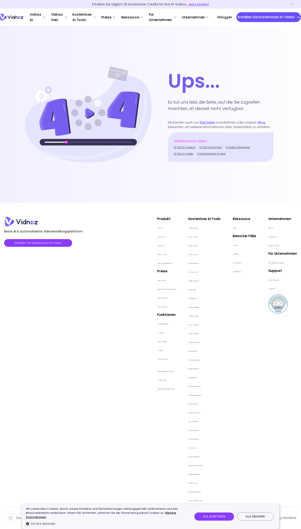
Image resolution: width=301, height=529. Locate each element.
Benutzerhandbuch (277, 279)
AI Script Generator (186, 341)
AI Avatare (116, 332)
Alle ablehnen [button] (255, 516)
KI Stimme (115, 349)
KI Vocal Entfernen (186, 429)
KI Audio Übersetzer (186, 456)
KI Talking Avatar (184, 227)
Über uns (268, 227)
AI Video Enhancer (186, 315)
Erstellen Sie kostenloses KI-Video (40, 243)
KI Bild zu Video (183, 245)
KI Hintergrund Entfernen (190, 394)
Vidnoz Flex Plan (120, 306)
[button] (107, 523)
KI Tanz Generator (185, 324)
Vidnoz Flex (116, 245)
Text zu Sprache (184, 420)
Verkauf (229, 244)
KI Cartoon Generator (188, 385)
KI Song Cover (182, 447)
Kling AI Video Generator (190, 464)
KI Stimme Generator (187, 412)
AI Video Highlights (186, 306)
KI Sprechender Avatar (211, 153)
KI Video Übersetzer (238, 147)
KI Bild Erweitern (183, 376)
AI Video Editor (119, 379)
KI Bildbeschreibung (186, 473)
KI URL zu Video (183, 253)
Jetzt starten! (198, 4)
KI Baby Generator (186, 280)
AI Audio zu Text (183, 271)
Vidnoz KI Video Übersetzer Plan (133, 288)
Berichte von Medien (277, 245)
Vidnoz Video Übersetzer (127, 262)
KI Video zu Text (183, 482)
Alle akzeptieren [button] (214, 516)
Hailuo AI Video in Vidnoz (191, 499)
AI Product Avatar (122, 358)
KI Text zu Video (183, 153)
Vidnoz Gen (57, 17)
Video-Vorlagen (121, 340)
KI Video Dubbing (185, 332)
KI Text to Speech (185, 147)
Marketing (231, 253)
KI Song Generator (186, 438)
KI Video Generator (123, 323)
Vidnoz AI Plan (119, 279)
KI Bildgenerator (183, 297)
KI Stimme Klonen (210, 147)
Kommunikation (236, 262)
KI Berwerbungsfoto (187, 359)
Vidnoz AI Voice (120, 253)
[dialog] (150, 516)
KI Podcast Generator (188, 491)
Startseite (207, 122)
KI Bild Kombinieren (186, 368)
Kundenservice (235, 270)
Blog (261, 122)
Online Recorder (184, 350)
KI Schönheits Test (185, 262)
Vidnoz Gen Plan (121, 297)
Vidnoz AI (35, 17)
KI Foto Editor (181, 288)
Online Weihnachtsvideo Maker (133, 388)
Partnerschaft (272, 236)
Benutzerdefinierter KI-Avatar (131, 370)
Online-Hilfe (270, 288)
